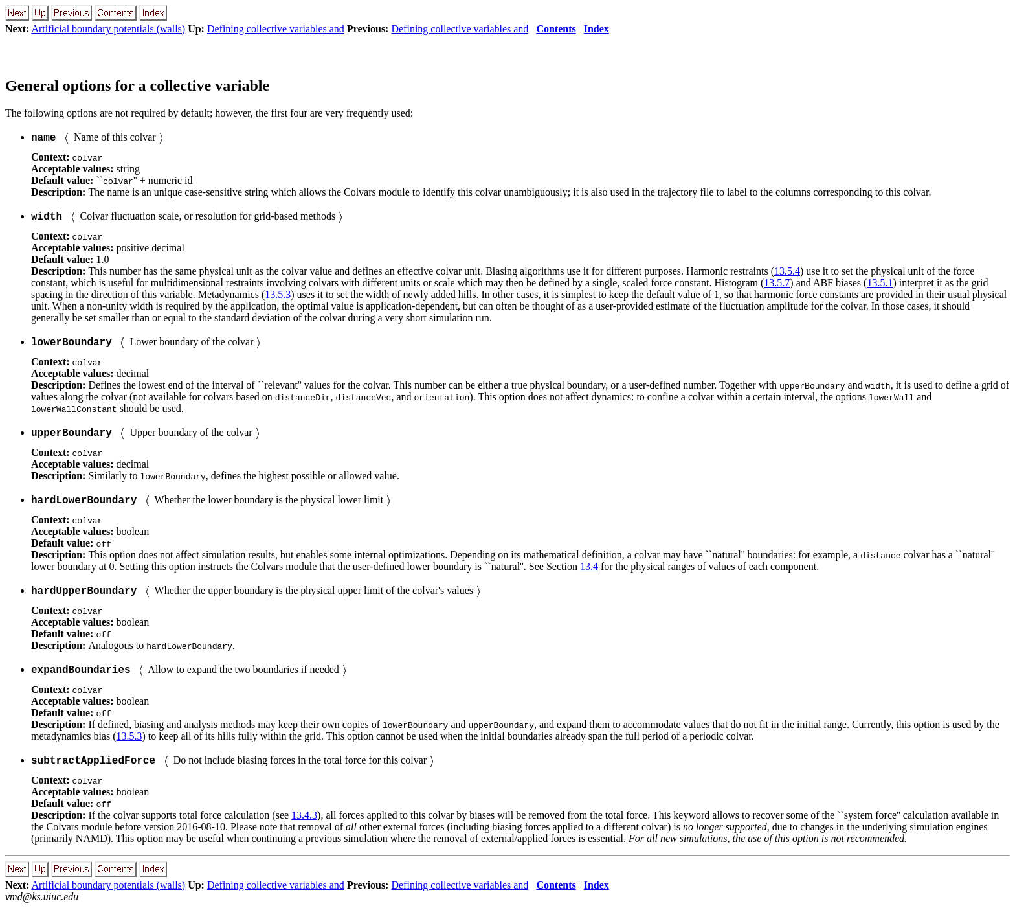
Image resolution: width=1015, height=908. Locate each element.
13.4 (589, 566)
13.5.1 (880, 282)
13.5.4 (787, 271)
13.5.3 (278, 294)
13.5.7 (777, 282)
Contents (555, 28)
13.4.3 (304, 815)
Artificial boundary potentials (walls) (108, 28)
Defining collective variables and (275, 28)
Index (596, 28)
